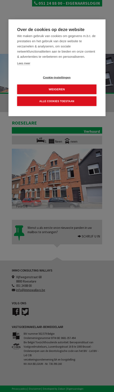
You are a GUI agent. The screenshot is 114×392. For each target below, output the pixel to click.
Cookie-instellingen (57, 77)
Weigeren (57, 89)
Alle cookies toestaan (56, 101)
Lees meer (23, 63)
